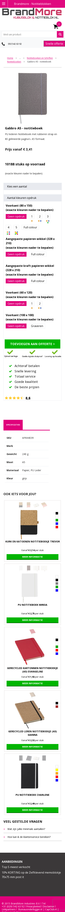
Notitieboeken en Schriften (40, 58)
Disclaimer (48, 906)
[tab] (13, 425)
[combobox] (32, 34)
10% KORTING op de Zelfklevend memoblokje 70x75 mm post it (31, 875)
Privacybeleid (33, 906)
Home (10, 58)
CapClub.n (50, 909)
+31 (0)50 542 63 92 (13, 906)
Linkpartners (9, 909)
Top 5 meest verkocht (16, 867)
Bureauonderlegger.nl (30, 909)
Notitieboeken (14, 62)
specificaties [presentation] (13, 424)
